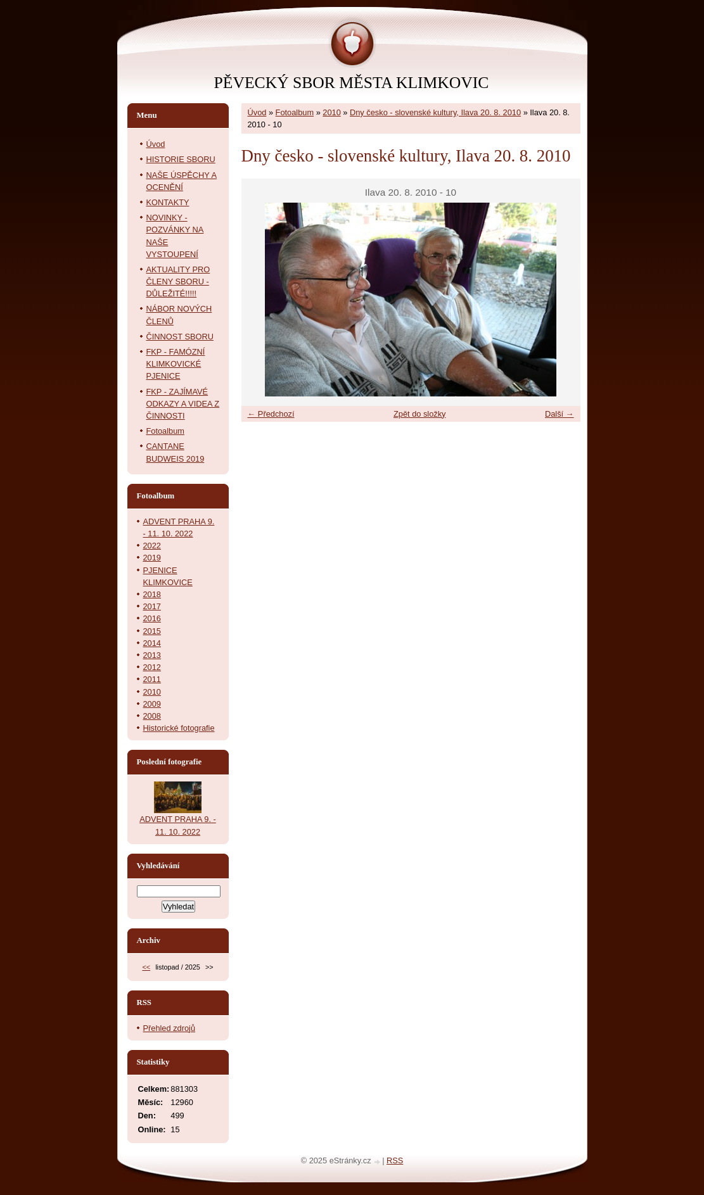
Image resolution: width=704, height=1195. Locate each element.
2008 (152, 716)
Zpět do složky (420, 414)
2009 (152, 704)
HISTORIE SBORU (180, 159)
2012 (152, 667)
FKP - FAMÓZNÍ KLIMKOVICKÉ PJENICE (175, 364)
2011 (152, 679)
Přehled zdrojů (169, 1028)
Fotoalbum (295, 112)
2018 (152, 594)
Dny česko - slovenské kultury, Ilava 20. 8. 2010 (435, 112)
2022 (152, 545)
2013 (152, 655)
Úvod (257, 112)
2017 (152, 606)
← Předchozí (271, 414)
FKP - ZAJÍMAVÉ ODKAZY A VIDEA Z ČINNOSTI (183, 403)
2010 (331, 112)
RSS (395, 1160)
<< (146, 967)
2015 (152, 631)
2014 (152, 643)
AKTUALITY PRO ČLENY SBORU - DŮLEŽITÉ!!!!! (178, 281)
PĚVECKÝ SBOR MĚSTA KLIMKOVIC (351, 82)
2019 (152, 557)
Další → (559, 414)
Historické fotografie (179, 728)
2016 (152, 618)
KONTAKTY (167, 202)
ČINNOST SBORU (180, 336)
